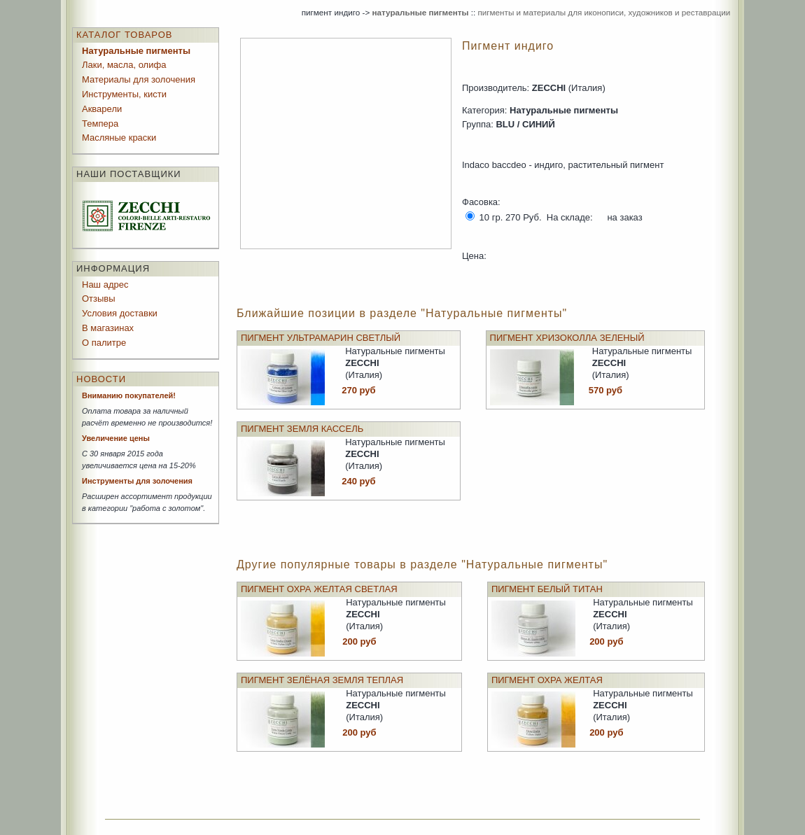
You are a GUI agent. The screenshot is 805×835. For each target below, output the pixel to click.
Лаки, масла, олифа (124, 64)
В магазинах (108, 328)
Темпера (100, 123)
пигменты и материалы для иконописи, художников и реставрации (603, 12)
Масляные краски (119, 137)
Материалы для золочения (138, 79)
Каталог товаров (124, 34)
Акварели (102, 109)
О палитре (104, 342)
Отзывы (98, 298)
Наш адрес (105, 284)
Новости (101, 379)
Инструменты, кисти (124, 94)
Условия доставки (120, 313)
